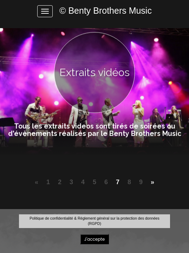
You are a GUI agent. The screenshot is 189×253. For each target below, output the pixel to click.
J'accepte (94, 239)
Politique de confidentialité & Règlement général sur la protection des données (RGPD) (94, 221)
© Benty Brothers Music (105, 10)
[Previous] (37, 185)
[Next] (152, 185)
